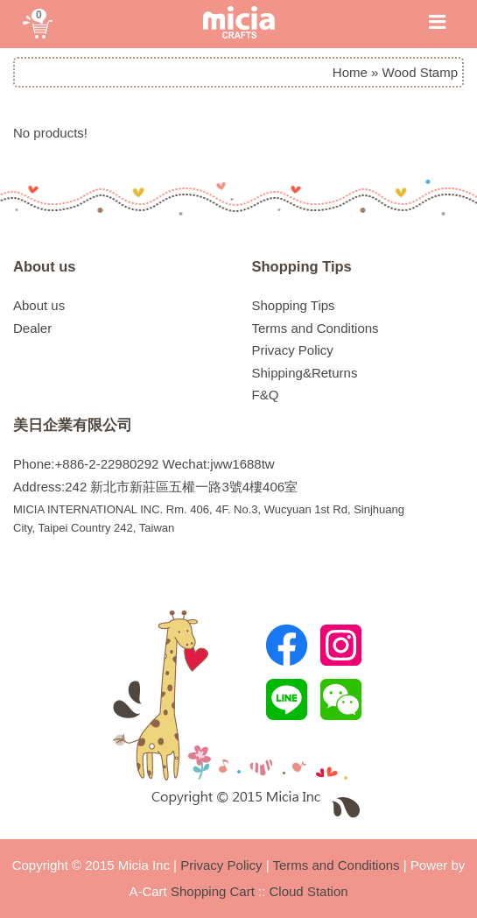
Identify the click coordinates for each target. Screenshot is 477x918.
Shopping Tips (302, 266)
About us (44, 266)
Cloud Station (309, 891)
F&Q (265, 394)
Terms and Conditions (315, 328)
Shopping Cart (213, 891)
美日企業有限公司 (72, 425)
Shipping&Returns (305, 372)
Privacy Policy (292, 349)
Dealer (32, 328)
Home (350, 72)
